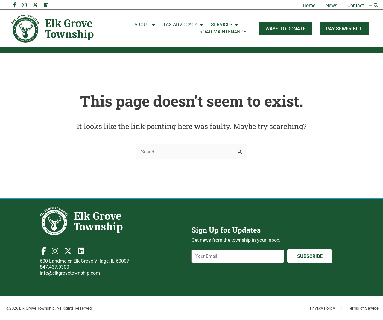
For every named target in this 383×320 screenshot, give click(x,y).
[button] (376, 5)
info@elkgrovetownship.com (70, 273)
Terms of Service (363, 308)
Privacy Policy (322, 308)
